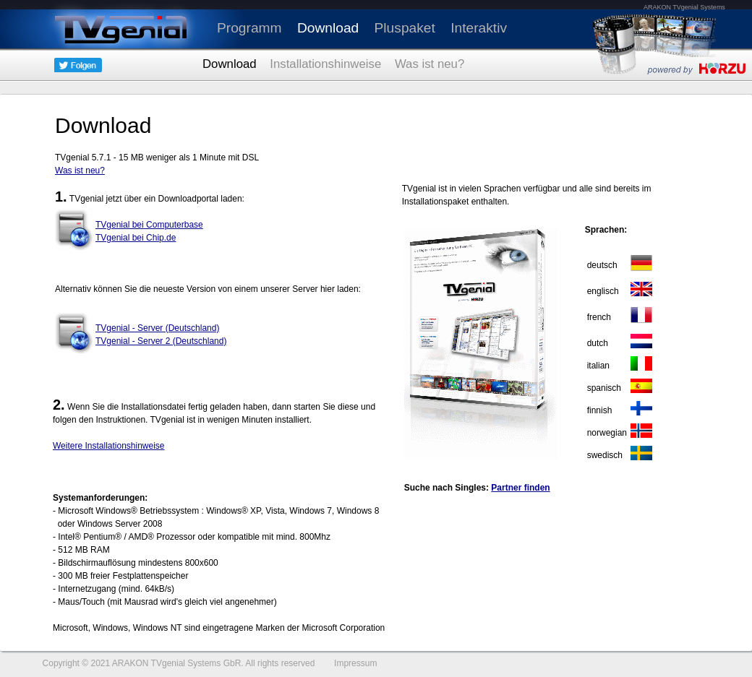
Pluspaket (405, 27)
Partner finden (520, 488)
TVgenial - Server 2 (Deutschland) (160, 341)
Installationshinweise (325, 64)
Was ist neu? (429, 64)
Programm (249, 27)
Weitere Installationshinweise (109, 446)
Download (328, 27)
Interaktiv (478, 27)
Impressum (355, 663)
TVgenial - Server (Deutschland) (157, 328)
